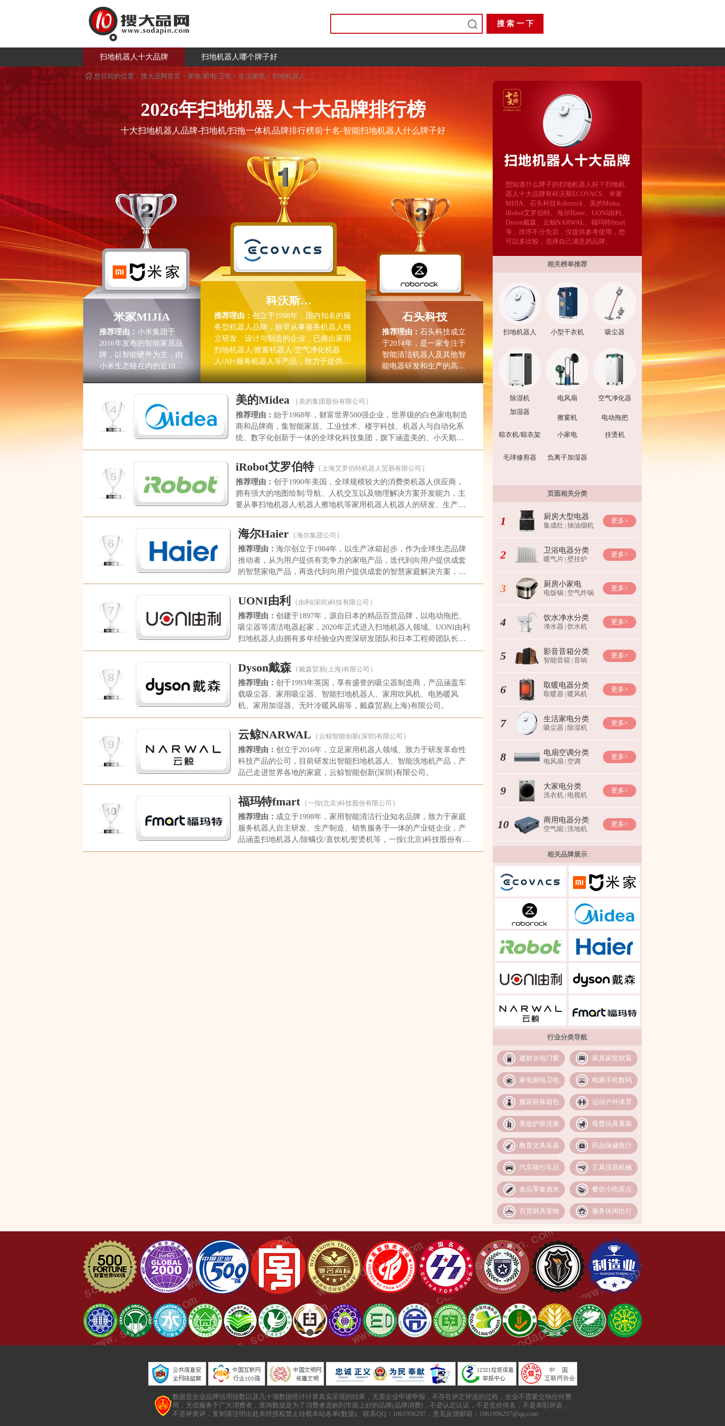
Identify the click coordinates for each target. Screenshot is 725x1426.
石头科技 (425, 316)
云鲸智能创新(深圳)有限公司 (361, 736)
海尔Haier (263, 534)
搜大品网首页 (161, 76)
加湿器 (520, 412)
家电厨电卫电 (539, 1080)
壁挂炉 (577, 559)
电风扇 (567, 398)
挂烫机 (615, 434)
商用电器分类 (566, 820)
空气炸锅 (580, 592)
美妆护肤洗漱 (539, 1123)
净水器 (553, 626)
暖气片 (553, 559)
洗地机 (577, 828)
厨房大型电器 (566, 516)
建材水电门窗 (539, 1058)
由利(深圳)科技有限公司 (333, 602)
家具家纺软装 (612, 1058)
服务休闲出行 (612, 1211)
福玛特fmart (269, 801)
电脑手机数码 (612, 1080)
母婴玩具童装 (612, 1123)
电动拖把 (614, 417)
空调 (574, 761)
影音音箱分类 (566, 651)
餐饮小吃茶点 (612, 1189)
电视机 (577, 795)
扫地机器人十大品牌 (134, 57)
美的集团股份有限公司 (332, 401)
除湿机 (520, 398)
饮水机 (577, 626)
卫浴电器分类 (566, 550)
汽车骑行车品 (539, 1167)
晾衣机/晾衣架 (520, 434)
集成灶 (553, 525)
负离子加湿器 (567, 457)
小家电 (567, 434)
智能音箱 (557, 660)
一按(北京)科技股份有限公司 (350, 803)
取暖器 (553, 694)
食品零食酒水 (539, 1189)
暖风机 (577, 694)
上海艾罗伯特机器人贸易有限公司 (371, 468)
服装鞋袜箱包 (539, 1101)
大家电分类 (563, 786)
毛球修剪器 (519, 457)
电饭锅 (553, 592)
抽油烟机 (580, 525)
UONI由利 (264, 601)
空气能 (553, 828)
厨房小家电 (563, 584)
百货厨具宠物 (539, 1211)
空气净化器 (614, 398)
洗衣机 (553, 795)
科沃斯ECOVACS (283, 300)
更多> (619, 520)
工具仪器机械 (612, 1167)
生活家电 (251, 76)
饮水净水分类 (566, 618)
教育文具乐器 (539, 1145)
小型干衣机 (567, 332)
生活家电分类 (566, 719)
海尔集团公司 (316, 535)
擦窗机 (567, 417)
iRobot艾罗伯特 (275, 467)
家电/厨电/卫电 (209, 76)
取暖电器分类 (566, 685)
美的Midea (262, 400)
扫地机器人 (288, 76)
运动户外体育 (612, 1101)
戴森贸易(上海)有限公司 (334, 669)
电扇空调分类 (566, 752)
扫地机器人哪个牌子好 (239, 57)
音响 (580, 660)
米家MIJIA (142, 316)
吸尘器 (615, 332)
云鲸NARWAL (274, 734)
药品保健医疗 (612, 1145)
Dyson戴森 (264, 667)
